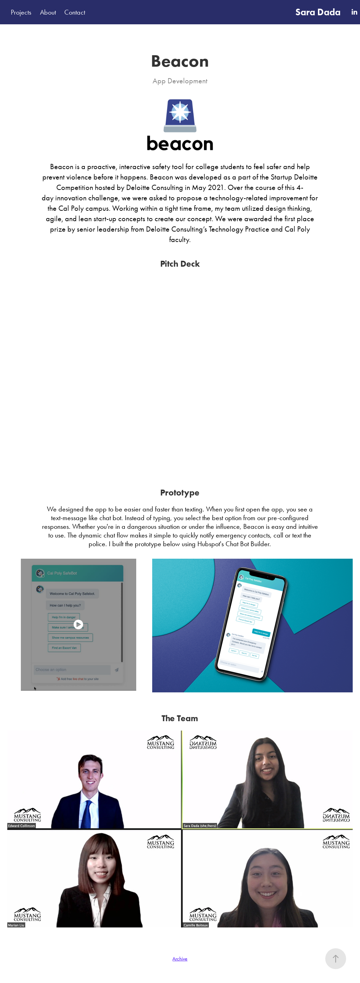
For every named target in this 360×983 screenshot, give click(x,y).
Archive (179, 959)
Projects (21, 12)
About (48, 12)
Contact (74, 12)
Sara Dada (318, 12)
